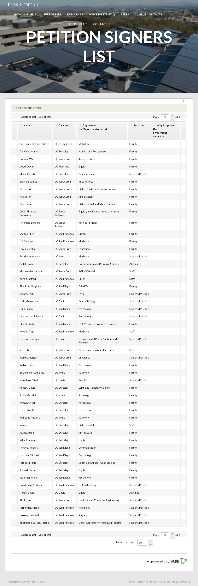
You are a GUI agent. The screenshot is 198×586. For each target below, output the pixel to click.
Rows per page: (125, 542)
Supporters (52, 14)
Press (125, 14)
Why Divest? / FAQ (102, 14)
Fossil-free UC (23, 5)
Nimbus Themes (157, 581)
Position (138, 125)
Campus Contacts (148, 14)
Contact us (102, 24)
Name (27, 125)
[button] (172, 115)
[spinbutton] (165, 117)
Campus (63, 125)
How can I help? (26, 14)
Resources (75, 14)
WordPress (184, 581)
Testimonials (77, 24)
